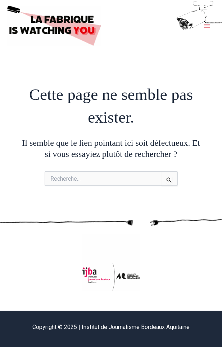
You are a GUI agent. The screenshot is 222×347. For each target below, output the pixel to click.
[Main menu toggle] (207, 26)
